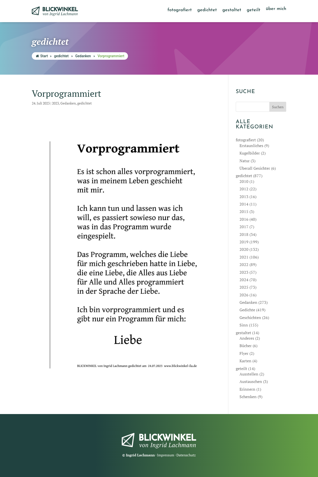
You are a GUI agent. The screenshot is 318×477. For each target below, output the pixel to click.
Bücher (245, 345)
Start (42, 56)
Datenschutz (186, 455)
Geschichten (250, 317)
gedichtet (207, 10)
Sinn (243, 325)
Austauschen (250, 381)
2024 (243, 279)
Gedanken (83, 56)
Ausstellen (248, 374)
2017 (243, 226)
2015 (243, 211)
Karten (245, 361)
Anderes (246, 338)
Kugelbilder (249, 153)
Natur (244, 160)
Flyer (243, 353)
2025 (243, 287)
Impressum (165, 455)
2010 (243, 181)
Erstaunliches (251, 145)
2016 (243, 219)
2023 (55, 103)
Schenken (248, 396)
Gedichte (247, 310)
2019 (243, 242)
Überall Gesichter (254, 168)
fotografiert (179, 10)
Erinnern (247, 389)
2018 (243, 234)
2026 (243, 295)
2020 (243, 249)
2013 (243, 196)
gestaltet (231, 10)
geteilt (253, 10)
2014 (243, 204)
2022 (243, 264)
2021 (243, 257)
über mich (276, 9)
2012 (243, 189)
